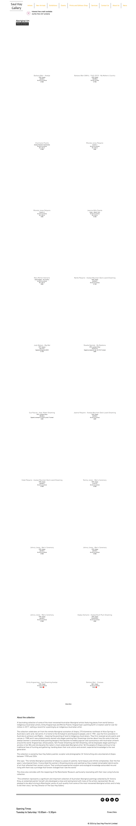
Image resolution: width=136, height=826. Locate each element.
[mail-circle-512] (117, 800)
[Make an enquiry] (22, 23)
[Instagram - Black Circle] (102, 800)
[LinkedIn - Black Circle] (112, 800)
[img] (94, 602)
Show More (68, 704)
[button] (53, 5)
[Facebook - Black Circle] (107, 800)
